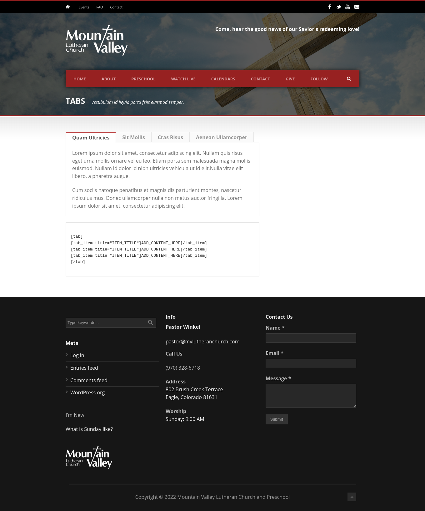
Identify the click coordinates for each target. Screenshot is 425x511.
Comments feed (89, 380)
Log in (77, 355)
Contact (116, 7)
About (109, 79)
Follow (319, 79)
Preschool (143, 79)
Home (79, 79)
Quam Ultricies (90, 137)
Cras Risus (170, 137)
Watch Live (183, 79)
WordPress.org (87, 392)
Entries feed (84, 367)
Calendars (223, 79)
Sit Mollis (133, 137)
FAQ (99, 7)
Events (84, 7)
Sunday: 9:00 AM (185, 419)
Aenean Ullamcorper (221, 137)
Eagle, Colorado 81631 (192, 397)
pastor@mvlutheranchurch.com (203, 341)
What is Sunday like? (89, 429)
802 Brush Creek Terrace (194, 389)
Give (290, 79)
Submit (276, 419)
